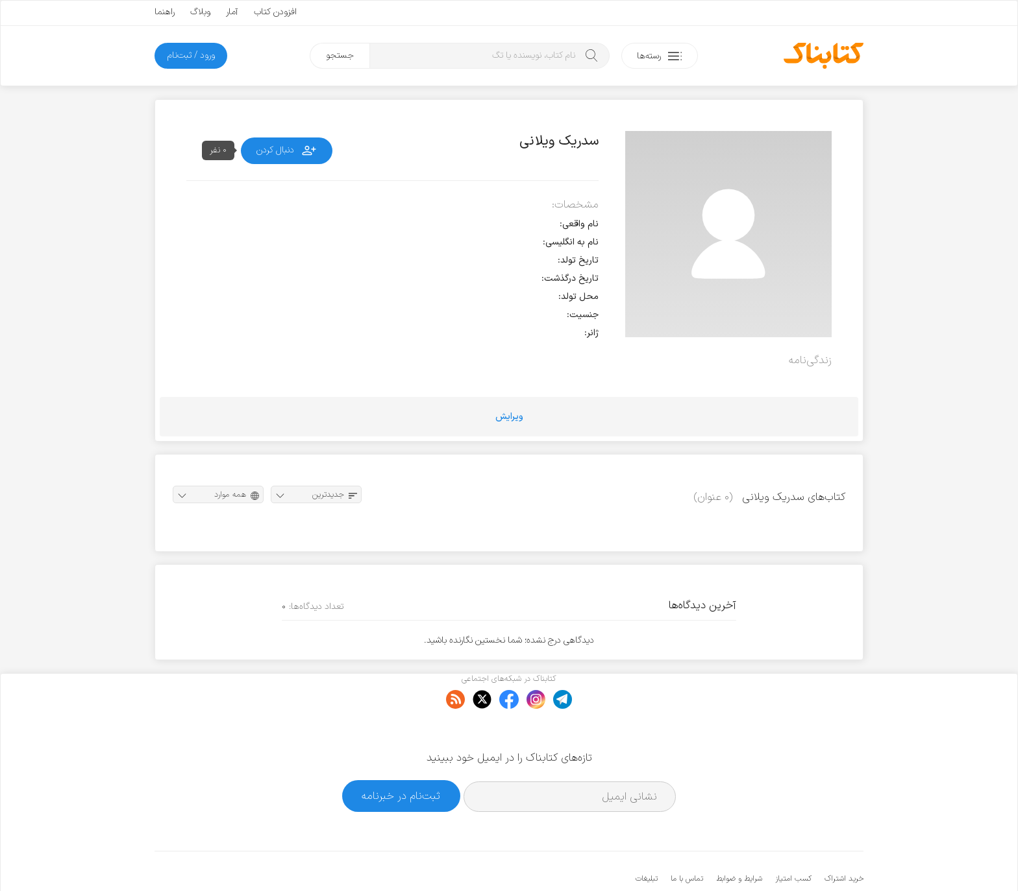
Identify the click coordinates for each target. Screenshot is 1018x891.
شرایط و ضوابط (739, 839)
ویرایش (509, 416)
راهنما (165, 12)
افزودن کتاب (275, 12)
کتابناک (795, 859)
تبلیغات (647, 839)
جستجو (340, 55)
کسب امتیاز (793, 839)
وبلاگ (200, 12)
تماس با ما (687, 839)
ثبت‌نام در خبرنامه (401, 756)
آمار (232, 12)
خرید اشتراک (844, 839)
